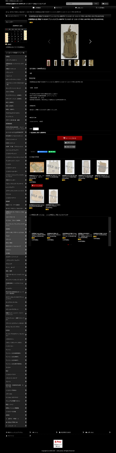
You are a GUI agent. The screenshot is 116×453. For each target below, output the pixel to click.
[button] (49, 41)
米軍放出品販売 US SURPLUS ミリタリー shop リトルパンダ (26, 3)
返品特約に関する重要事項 (38, 132)
